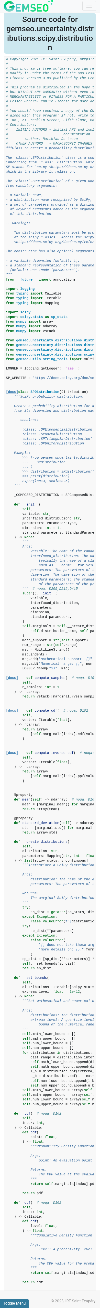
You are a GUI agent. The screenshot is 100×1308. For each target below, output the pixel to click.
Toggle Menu (14, 1303)
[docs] (12, 392)
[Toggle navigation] (89, 6)
